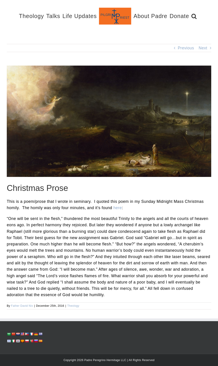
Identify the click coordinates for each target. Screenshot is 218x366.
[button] (194, 16)
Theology (73, 305)
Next (203, 48)
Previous (186, 48)
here (117, 208)
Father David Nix (22, 305)
